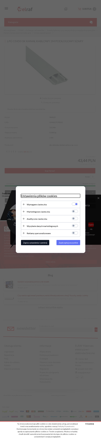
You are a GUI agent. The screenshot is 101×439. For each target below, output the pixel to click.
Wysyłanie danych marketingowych (42, 226)
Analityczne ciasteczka (37, 219)
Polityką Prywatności (66, 426)
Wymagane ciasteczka (37, 204)
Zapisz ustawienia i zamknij (35, 242)
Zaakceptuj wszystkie (68, 242)
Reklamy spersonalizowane (39, 233)
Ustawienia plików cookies (39, 196)
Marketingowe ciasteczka (38, 211)
